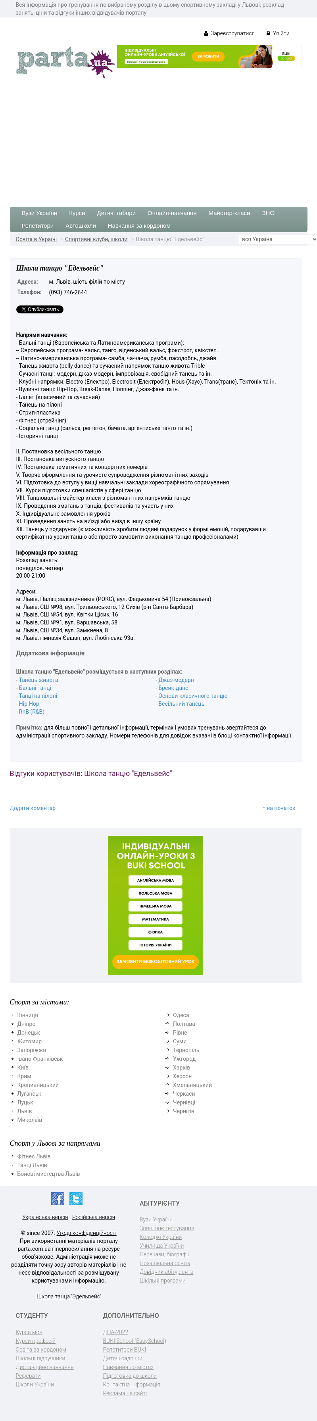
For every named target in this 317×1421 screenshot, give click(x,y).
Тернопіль (186, 1050)
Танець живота (38, 680)
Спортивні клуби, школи (96, 239)
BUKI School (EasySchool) (134, 1341)
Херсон (182, 1076)
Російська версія (93, 1217)
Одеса (181, 1015)
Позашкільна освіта (165, 1263)
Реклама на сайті (125, 1393)
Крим (24, 1076)
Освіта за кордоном (41, 1349)
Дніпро (26, 1024)
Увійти (278, 33)
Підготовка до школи (130, 1376)
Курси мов (29, 1332)
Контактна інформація (131, 1384)
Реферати (28, 1376)
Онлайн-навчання (172, 212)
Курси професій (36, 1341)
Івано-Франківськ (40, 1059)
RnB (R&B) (31, 712)
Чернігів (183, 1111)
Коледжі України (161, 1237)
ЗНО (268, 212)
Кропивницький (38, 1085)
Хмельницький (192, 1085)
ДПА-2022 (116, 1332)
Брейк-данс (173, 688)
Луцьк (25, 1102)
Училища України (162, 1245)
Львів (24, 1111)
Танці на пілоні (38, 696)
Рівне (180, 1032)
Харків (181, 1067)
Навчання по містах (128, 1367)
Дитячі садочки (122, 1358)
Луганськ (29, 1094)
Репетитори (38, 225)
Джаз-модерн (176, 680)
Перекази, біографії (164, 1254)
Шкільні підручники (40, 1358)
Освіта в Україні (36, 239)
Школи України (35, 1384)
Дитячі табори (116, 212)
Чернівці (184, 1102)
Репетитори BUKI (124, 1349)
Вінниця (27, 1015)
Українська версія (45, 1217)
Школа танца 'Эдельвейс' (69, 1296)
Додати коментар (33, 808)
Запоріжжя (31, 1050)
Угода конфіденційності (87, 1233)
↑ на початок (279, 808)
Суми (179, 1041)
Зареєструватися (229, 33)
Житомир (29, 1041)
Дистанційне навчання (45, 1367)
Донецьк (28, 1032)
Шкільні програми (163, 1280)
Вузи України (40, 212)
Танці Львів (32, 1165)
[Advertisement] (158, 139)
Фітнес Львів (34, 1156)
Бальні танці (35, 688)
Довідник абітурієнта (166, 1272)
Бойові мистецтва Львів (48, 1174)
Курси (77, 212)
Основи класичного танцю (192, 696)
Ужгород (184, 1059)
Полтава (184, 1024)
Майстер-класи (229, 212)
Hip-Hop (29, 704)
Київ (23, 1067)
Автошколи (80, 225)
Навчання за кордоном (139, 225)
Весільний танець (181, 704)
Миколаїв (29, 1120)
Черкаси (184, 1094)
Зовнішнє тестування (167, 1228)
